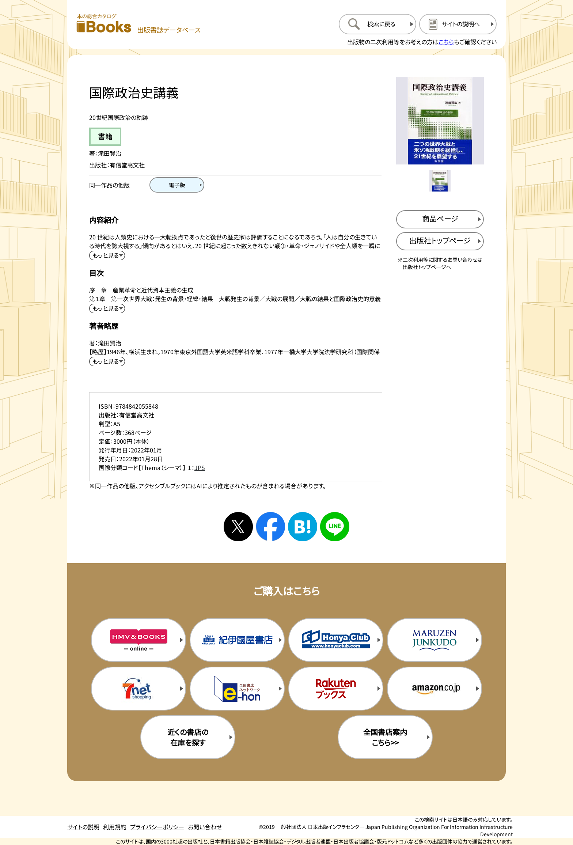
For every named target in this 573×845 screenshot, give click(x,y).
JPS (199, 467)
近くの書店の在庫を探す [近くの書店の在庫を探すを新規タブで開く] (187, 737)
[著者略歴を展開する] (107, 361)
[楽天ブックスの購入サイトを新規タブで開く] (335, 689)
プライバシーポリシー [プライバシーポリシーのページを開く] (157, 826)
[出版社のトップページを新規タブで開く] (440, 241)
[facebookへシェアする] (270, 526)
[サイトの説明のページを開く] (458, 24)
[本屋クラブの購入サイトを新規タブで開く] (335, 640)
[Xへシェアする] (238, 526)
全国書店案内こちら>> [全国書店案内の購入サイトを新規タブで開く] (385, 737)
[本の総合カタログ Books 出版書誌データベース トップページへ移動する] (138, 24)
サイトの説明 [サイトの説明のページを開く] (83, 826)
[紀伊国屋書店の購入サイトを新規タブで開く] (237, 640)
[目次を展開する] (107, 308)
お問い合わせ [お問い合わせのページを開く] (205, 826)
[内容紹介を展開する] (107, 255)
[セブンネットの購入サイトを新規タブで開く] (138, 689)
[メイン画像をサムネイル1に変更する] (440, 181)
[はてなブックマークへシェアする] (302, 526)
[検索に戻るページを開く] (377, 24)
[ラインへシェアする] (334, 526)
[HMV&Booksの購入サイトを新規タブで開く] (138, 640)
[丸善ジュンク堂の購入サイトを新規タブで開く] (434, 640)
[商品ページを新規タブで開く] (440, 219)
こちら (446, 41)
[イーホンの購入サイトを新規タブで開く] (237, 689)
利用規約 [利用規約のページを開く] (114, 826)
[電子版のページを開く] (176, 185)
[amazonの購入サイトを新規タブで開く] (434, 689)
